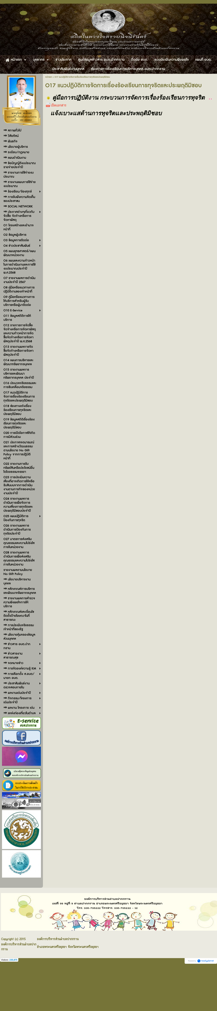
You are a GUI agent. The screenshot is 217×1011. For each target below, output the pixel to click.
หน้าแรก (48, 77)
